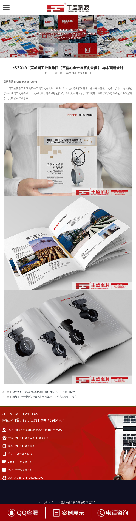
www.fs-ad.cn (23, 469)
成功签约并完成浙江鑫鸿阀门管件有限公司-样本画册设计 (43, 391)
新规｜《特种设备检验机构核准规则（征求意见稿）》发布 (44, 396)
